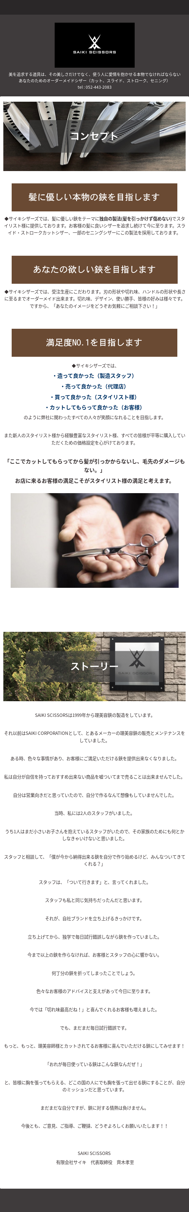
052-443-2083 (99, 87)
